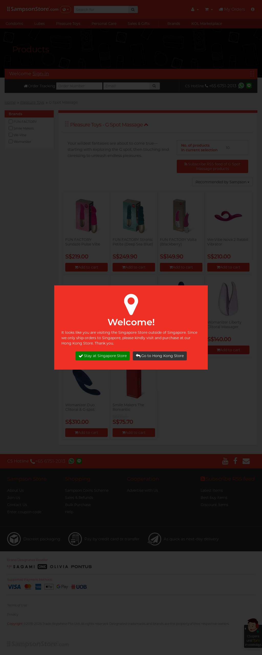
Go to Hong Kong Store (160, 355)
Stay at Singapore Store (103, 355)
